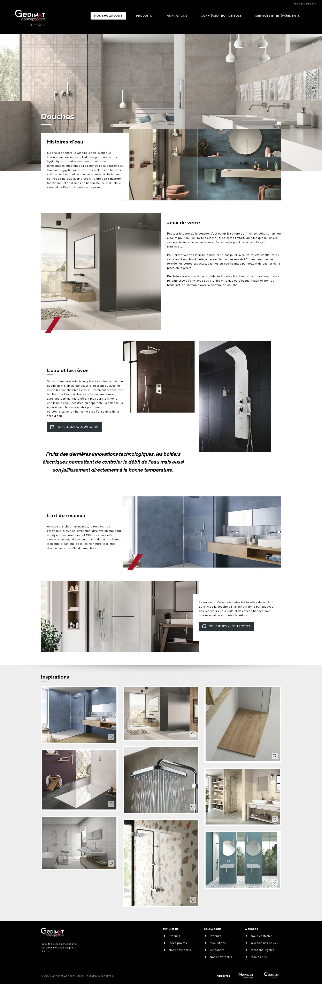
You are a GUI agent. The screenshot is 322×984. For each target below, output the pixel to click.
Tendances (217, 950)
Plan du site (259, 957)
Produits (144, 15)
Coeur (111, 737)
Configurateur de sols (221, 15)
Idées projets (178, 943)
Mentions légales (262, 950)
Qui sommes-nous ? (264, 943)
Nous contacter (261, 936)
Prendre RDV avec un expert (77, 427)
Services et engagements (277, 15)
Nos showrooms (180, 950)
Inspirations (176, 15)
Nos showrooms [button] (108, 15)
